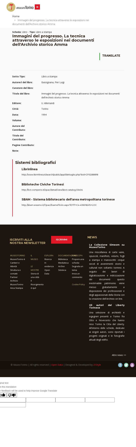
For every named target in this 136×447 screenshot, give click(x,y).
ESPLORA (48, 255)
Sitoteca (62, 270)
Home (16, 16)
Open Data (57, 364)
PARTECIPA (77, 255)
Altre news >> (119, 355)
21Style (97, 364)
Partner (14, 277)
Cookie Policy (78, 284)
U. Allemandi (47, 103)
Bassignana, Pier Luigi (52, 82)
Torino (44, 108)
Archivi (61, 266)
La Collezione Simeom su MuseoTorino (107, 246)
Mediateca (63, 262)
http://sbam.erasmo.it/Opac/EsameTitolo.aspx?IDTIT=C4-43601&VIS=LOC (59, 205)
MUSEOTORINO (17, 255)
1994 (44, 114)
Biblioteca (63, 259)
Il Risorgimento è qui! (37, 284)
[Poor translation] (12, 395)
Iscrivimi (61, 239)
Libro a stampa (49, 76)
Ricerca (48, 259)
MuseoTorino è (17, 259)
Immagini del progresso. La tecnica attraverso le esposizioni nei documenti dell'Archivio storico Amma (80, 95)
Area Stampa (16, 288)
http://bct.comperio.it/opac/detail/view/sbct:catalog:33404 (52, 189)
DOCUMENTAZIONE (67, 255)
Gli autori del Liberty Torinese (107, 306)
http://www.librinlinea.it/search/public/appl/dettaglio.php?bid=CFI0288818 (60, 174)
